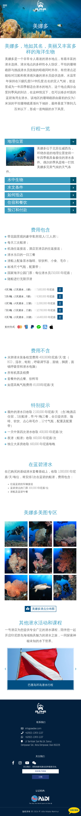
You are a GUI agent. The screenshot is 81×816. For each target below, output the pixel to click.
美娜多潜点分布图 (40, 609)
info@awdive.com (31, 728)
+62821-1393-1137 (32, 733)
